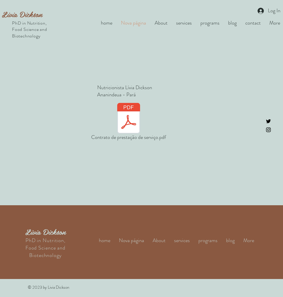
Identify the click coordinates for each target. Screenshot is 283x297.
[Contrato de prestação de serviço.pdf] (129, 123)
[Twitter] (268, 121)
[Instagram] (268, 130)
